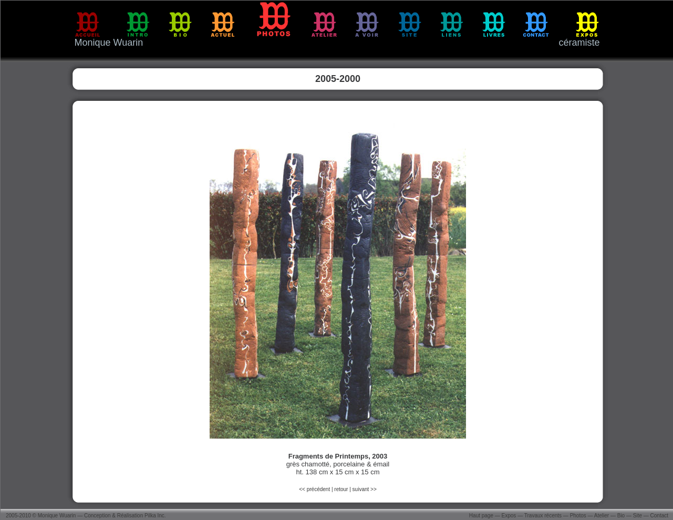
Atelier (601, 515)
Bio (621, 515)
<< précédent (315, 489)
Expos (509, 515)
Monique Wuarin (57, 515)
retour (341, 489)
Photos (578, 515)
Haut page (481, 515)
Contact (659, 515)
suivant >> (365, 489)
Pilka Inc (154, 515)
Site (637, 515)
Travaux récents (543, 515)
